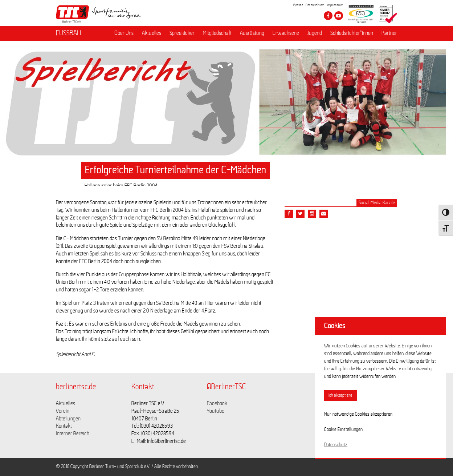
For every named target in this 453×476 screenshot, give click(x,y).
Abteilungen (68, 418)
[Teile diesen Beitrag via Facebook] (289, 214)
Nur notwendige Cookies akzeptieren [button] (358, 414)
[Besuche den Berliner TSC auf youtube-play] (338, 15)
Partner (389, 33)
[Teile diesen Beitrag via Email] (312, 214)
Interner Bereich (72, 433)
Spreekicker (182, 33)
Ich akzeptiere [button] (340, 395)
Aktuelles (151, 33)
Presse (298, 5)
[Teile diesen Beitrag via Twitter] (300, 214)
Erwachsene (286, 33)
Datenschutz (315, 5)
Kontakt (64, 426)
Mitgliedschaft (217, 33)
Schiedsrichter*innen (351, 33)
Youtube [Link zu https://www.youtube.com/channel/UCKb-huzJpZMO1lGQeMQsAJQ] (215, 411)
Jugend (314, 33)
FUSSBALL (69, 33)
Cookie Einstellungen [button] (343, 429)
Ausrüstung (252, 33)
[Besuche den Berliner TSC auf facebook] (328, 15)
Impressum (335, 5)
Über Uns (124, 33)
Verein (62, 411)
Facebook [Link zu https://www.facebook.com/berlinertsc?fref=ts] (217, 403)
